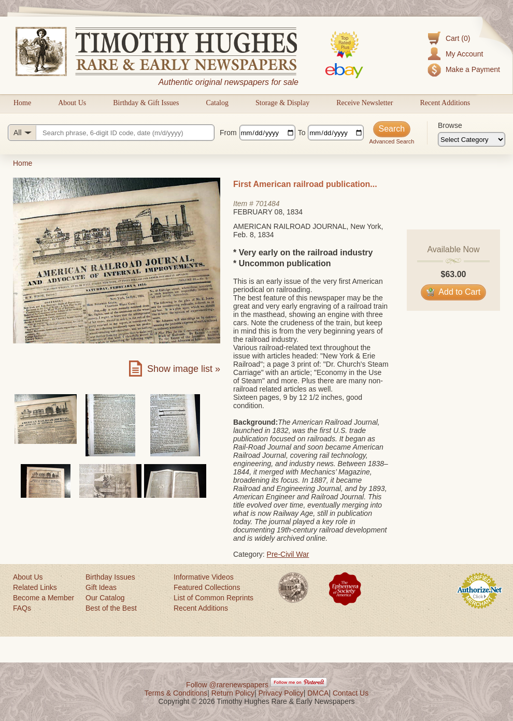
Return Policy (232, 693)
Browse (450, 125)
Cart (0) (458, 38)
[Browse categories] (471, 139)
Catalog (217, 103)
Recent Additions (445, 103)
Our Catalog (105, 598)
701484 (267, 203)
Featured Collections (207, 587)
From (228, 132)
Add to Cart (453, 291)
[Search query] (111, 132)
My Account (464, 54)
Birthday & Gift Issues (146, 103)
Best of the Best (111, 608)
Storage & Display (282, 103)
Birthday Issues (110, 577)
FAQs (22, 608)
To (302, 132)
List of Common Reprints (213, 598)
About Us (72, 103)
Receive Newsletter (364, 103)
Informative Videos (204, 577)
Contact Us (350, 693)
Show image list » (183, 369)
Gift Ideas (101, 587)
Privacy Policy (281, 693)
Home (22, 103)
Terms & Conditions (176, 693)
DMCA (318, 693)
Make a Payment (473, 69)
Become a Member (43, 598)
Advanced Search (391, 141)
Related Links (35, 587)
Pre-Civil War (288, 554)
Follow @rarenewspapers (227, 685)
